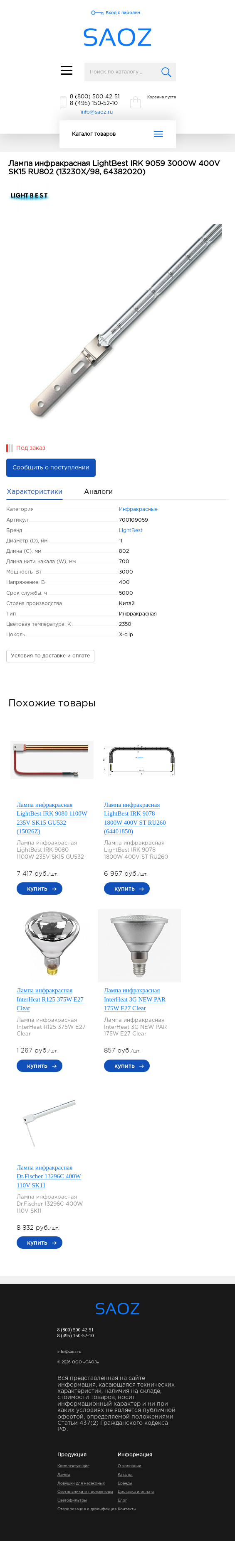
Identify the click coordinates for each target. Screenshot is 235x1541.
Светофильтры (72, 1500)
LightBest (131, 530)
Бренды (125, 1483)
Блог (122, 1500)
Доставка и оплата (136, 1491)
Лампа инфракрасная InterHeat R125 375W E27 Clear (50, 999)
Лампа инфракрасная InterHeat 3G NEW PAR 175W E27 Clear (135, 999)
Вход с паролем (123, 12)
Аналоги (98, 492)
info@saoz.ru (97, 112)
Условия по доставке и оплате (50, 656)
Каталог (125, 1474)
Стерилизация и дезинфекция (86, 1509)
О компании (129, 1466)
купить (37, 888)
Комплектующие (73, 1466)
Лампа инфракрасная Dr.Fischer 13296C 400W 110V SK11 (49, 1176)
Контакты (127, 1509)
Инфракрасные (138, 509)
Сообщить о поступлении (50, 467)
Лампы (63, 1474)
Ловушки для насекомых (81, 1483)
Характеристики (34, 492)
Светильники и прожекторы (85, 1491)
